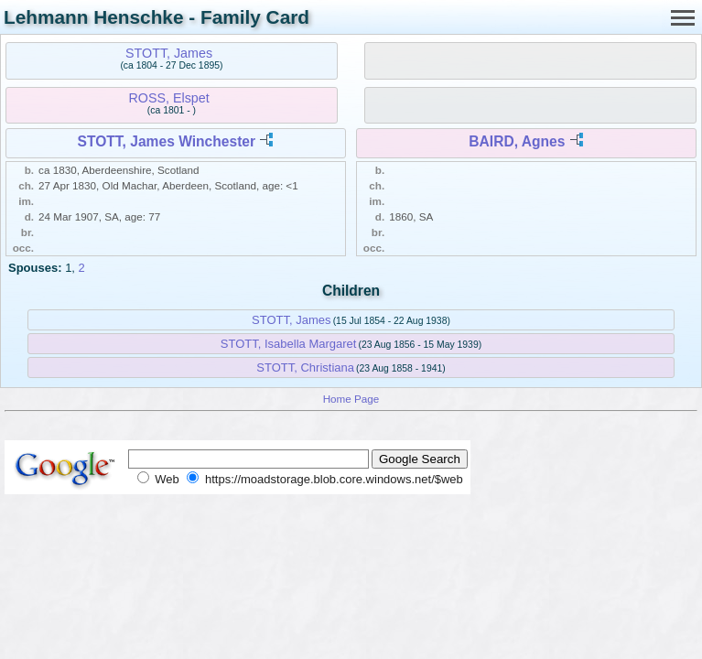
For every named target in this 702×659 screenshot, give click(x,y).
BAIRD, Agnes (517, 141)
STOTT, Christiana (305, 367)
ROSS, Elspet (168, 98)
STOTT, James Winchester (167, 141)
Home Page (351, 399)
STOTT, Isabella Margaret (289, 344)
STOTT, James (168, 53)
